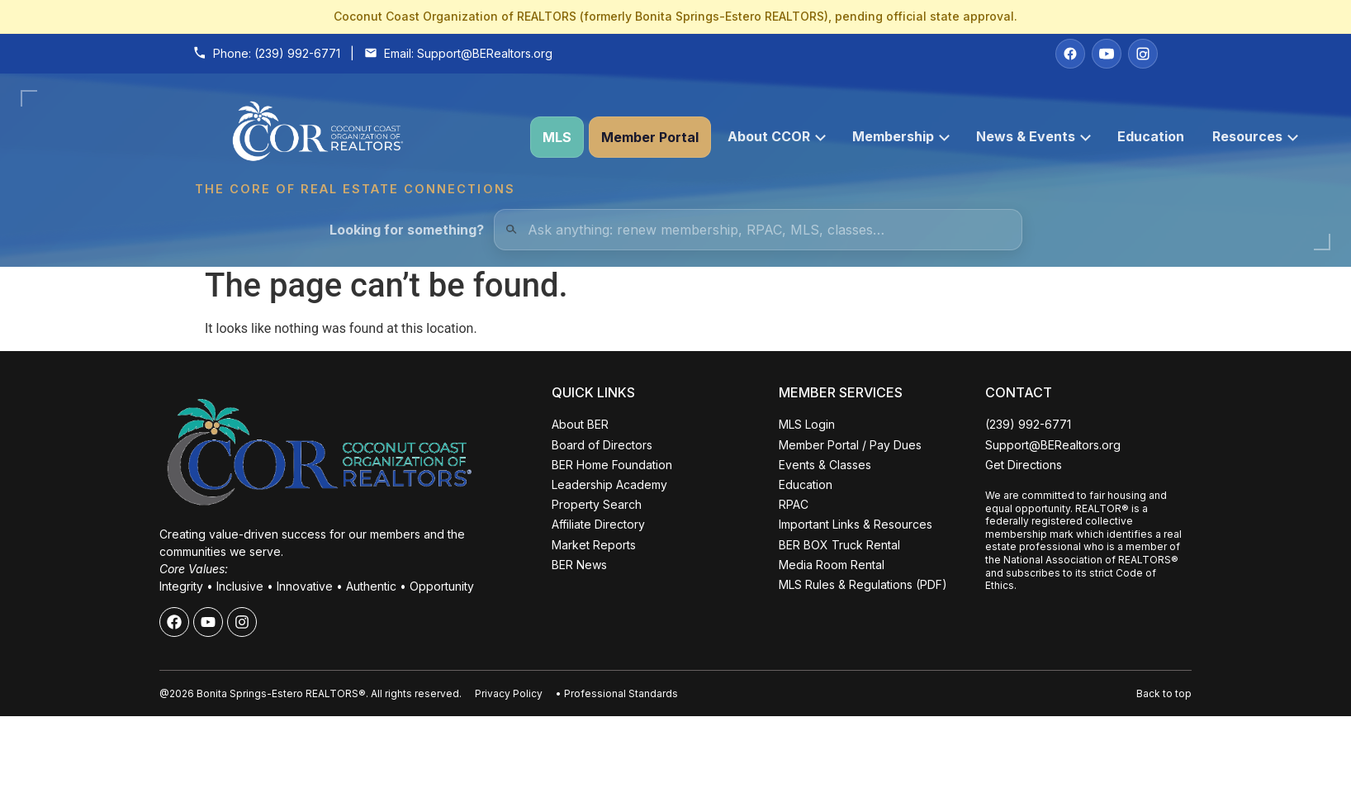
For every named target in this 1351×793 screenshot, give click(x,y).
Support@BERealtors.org (484, 53)
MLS (557, 137)
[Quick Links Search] (758, 229)
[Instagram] (1143, 54)
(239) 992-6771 (297, 53)
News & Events (1033, 136)
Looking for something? (406, 229)
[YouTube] (1106, 54)
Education (1150, 136)
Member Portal (650, 137)
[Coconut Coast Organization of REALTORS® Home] (354, 138)
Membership (901, 136)
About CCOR (777, 136)
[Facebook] (1070, 54)
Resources (1255, 136)
